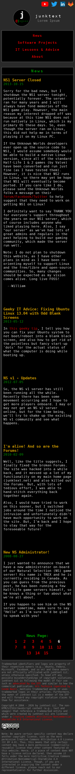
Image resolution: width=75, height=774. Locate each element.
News (37, 36)
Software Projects (37, 43)
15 (46, 653)
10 (42, 647)
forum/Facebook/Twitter (25, 197)
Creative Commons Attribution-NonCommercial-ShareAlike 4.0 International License (37, 718)
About (37, 57)
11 (50, 647)
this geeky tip (23, 328)
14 (37, 653)
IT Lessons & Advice (37, 50)
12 (59, 647)
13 (29, 653)
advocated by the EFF (27, 683)
